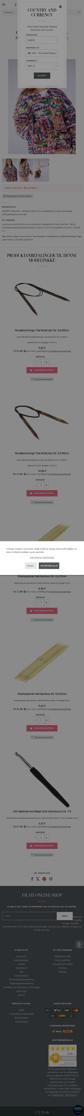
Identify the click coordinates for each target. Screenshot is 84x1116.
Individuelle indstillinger (42, 557)
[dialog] (42, 558)
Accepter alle (49, 566)
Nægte (30, 566)
